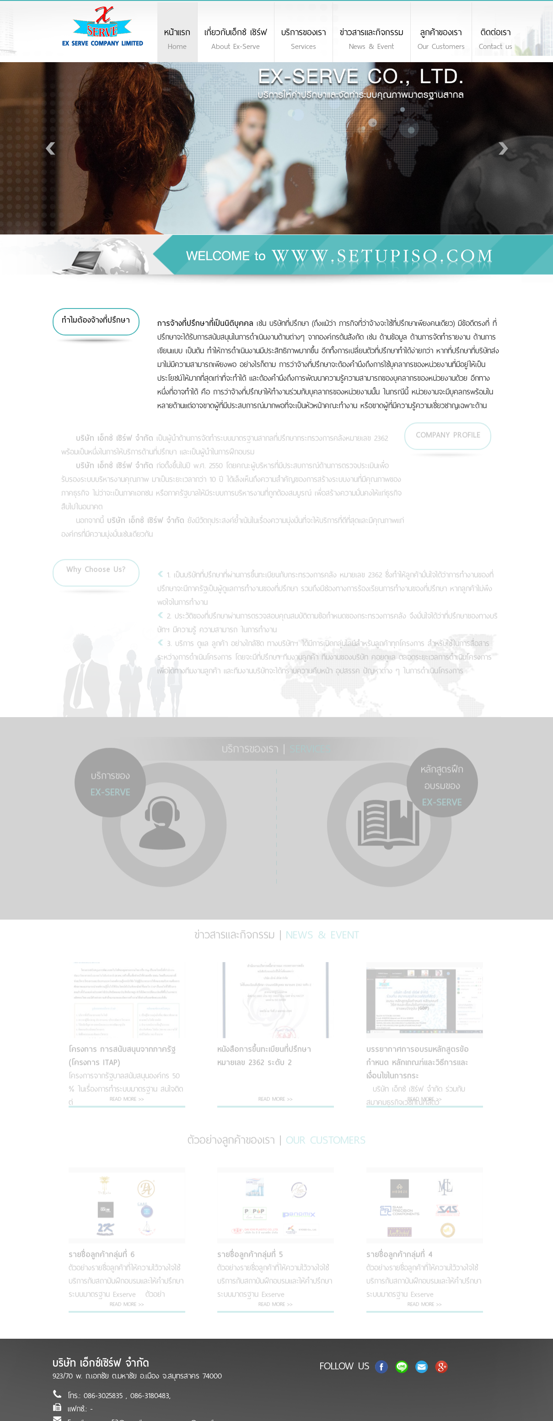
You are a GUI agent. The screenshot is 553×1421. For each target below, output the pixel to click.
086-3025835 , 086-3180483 (126, 1395)
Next (501, 148)
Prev (51, 148)
